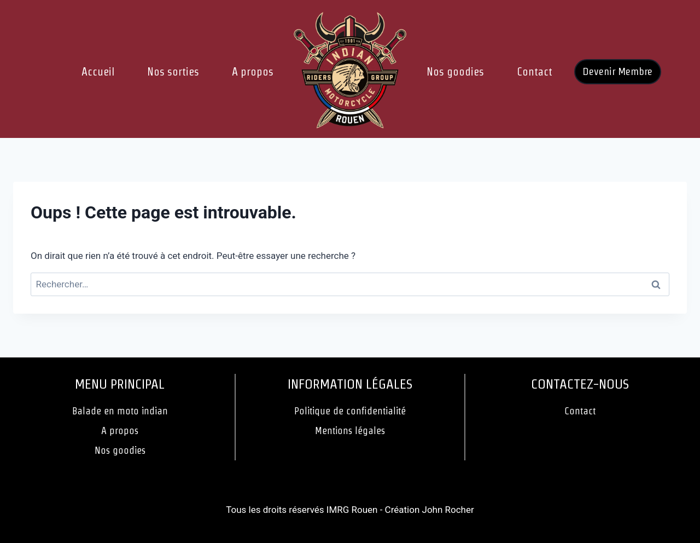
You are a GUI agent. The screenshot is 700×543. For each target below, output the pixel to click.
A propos (252, 72)
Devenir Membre (617, 71)
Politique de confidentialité (350, 411)
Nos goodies (455, 72)
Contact (534, 72)
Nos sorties (173, 72)
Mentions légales (350, 430)
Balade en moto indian (120, 411)
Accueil (97, 72)
